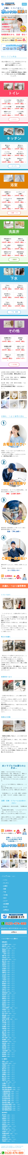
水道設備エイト (12, 1146)
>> (14, 119)
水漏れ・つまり (8, 876)
